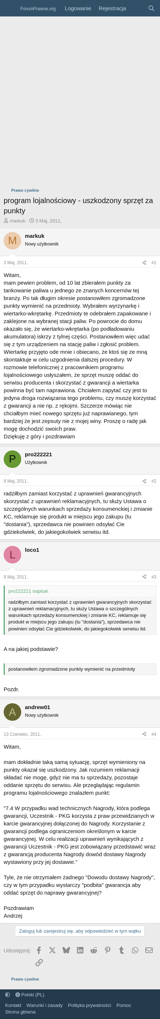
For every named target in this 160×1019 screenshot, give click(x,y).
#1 (154, 262)
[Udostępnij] (144, 263)
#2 (154, 481)
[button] (7, 994)
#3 (154, 577)
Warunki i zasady (45, 1005)
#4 (154, 734)
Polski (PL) (29, 994)
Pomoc (123, 1005)
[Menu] (10, 8)
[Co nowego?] (137, 8)
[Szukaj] (151, 8)
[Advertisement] (80, 100)
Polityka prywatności (89, 1005)
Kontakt (13, 1005)
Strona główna (20, 1012)
